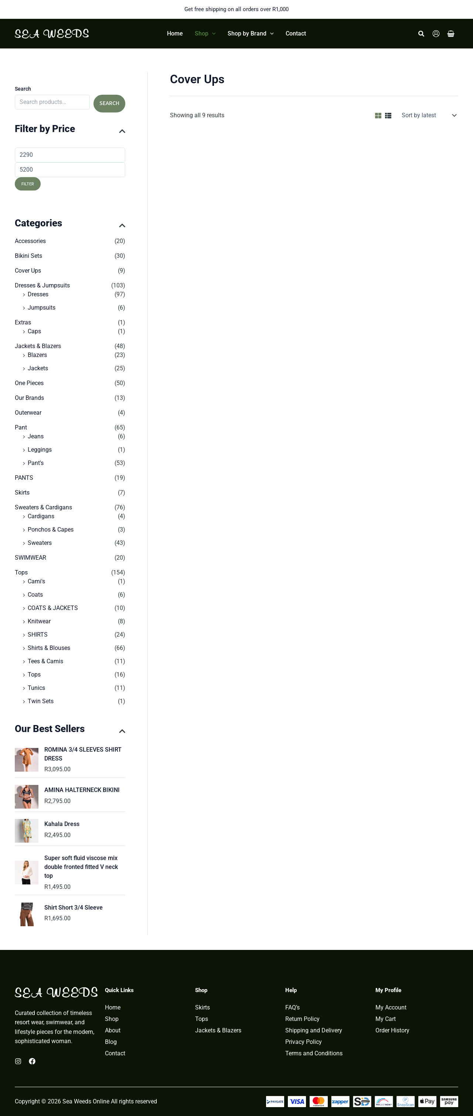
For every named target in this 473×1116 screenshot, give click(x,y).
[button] (205, 33)
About (112, 1031)
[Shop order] (428, 115)
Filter (27, 184)
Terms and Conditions (314, 1053)
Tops (21, 572)
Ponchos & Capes (51, 529)
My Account (390, 1008)
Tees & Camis (45, 661)
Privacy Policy (303, 1042)
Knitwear (39, 621)
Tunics (36, 687)
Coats (35, 594)
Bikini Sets (28, 255)
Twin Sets (41, 701)
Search (23, 89)
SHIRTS (38, 634)
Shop (112, 1019)
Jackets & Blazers (38, 346)
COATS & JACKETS (53, 607)
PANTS (24, 477)
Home (112, 1008)
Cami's (36, 581)
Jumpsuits (41, 307)
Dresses (38, 294)
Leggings (40, 449)
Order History (392, 1031)
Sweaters (40, 542)
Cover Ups (28, 270)
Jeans (36, 436)
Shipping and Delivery (313, 1031)
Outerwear (28, 412)
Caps (34, 331)
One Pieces (29, 383)
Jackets (38, 368)
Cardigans (41, 516)
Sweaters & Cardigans (43, 507)
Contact (115, 1053)
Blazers (37, 354)
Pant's (36, 462)
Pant (21, 427)
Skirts (22, 492)
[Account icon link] (436, 33)
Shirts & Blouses (49, 647)
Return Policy (302, 1019)
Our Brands (29, 397)
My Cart (385, 1019)
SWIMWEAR (30, 557)
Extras (23, 322)
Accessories (30, 241)
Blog (111, 1042)
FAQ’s (292, 1008)
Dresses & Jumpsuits (42, 285)
